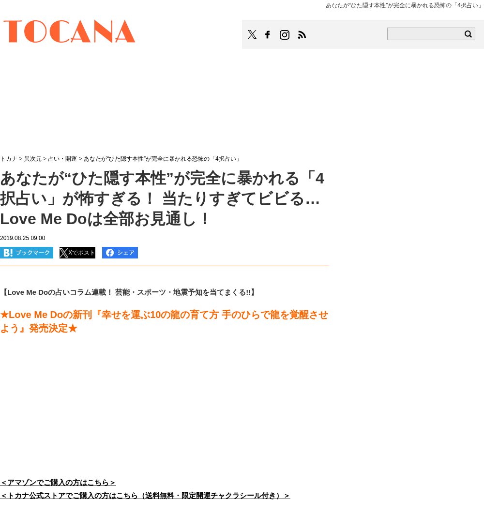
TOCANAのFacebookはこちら (267, 35)
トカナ (8, 158)
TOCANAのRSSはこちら (302, 35)
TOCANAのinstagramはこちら (285, 35)
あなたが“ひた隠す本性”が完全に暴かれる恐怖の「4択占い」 (163, 158)
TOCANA (69, 33)
